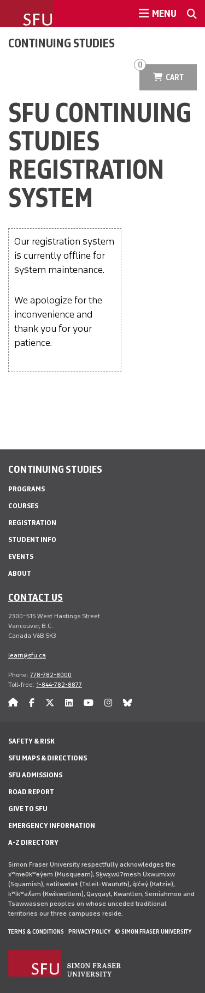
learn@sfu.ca (27, 655)
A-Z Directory (33, 842)
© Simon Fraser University (153, 931)
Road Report (31, 791)
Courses (23, 505)
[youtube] (88, 703)
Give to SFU (28, 808)
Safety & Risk (31, 741)
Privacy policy (89, 931)
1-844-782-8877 (59, 685)
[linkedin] (69, 703)
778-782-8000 (51, 675)
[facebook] (31, 703)
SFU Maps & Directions (47, 758)
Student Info (32, 539)
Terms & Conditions (36, 931)
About (19, 573)
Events (20, 556)
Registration (32, 522)
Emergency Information (51, 825)
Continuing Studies (61, 43)
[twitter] (49, 703)
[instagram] (108, 703)
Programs (26, 489)
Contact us (35, 597)
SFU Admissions (35, 774)
